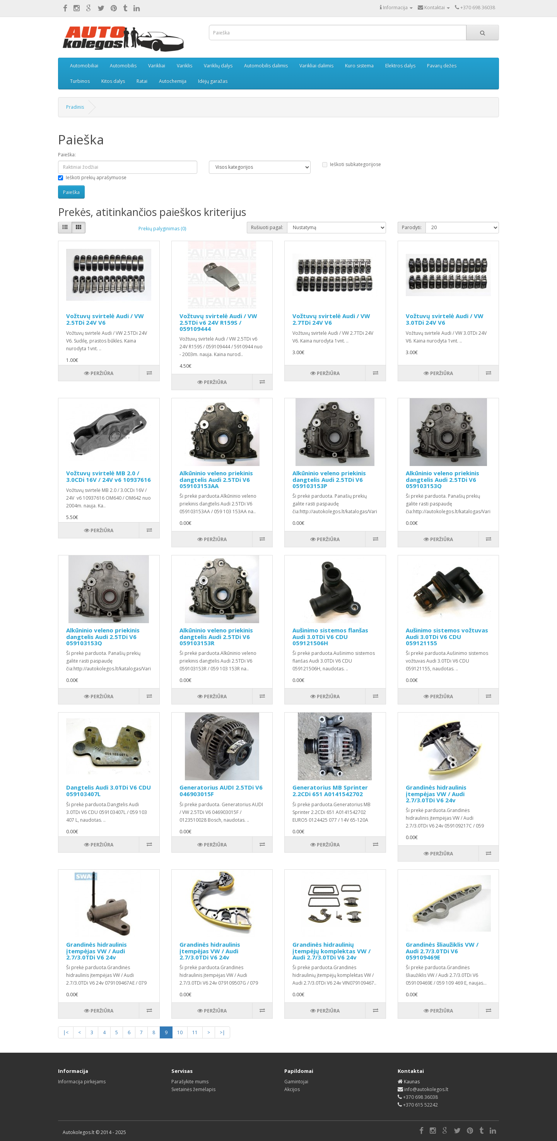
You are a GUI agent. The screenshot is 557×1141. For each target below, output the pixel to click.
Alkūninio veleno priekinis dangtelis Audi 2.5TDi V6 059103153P (329, 479)
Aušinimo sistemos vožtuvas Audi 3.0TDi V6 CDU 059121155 (447, 636)
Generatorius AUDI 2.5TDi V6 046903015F (221, 790)
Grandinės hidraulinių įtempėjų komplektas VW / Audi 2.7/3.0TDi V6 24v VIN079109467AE (331, 954)
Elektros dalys (400, 65)
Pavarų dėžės (441, 65)
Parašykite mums (189, 1081)
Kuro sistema (359, 65)
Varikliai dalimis (316, 65)
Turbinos (80, 81)
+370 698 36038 (420, 1097)
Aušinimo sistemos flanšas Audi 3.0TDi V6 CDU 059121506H (330, 636)
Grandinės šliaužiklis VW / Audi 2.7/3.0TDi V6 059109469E (442, 951)
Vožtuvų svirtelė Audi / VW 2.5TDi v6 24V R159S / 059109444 (218, 322)
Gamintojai (296, 1081)
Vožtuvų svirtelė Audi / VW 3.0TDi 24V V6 (445, 319)
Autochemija (172, 81)
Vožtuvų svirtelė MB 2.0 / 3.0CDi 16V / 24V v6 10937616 (108, 476)
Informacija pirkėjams (82, 1081)
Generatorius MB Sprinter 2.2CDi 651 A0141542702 (330, 790)
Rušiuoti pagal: (267, 227)
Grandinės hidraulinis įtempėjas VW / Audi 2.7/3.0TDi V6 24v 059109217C (436, 796)
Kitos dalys (113, 81)
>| (222, 1032)
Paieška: (67, 154)
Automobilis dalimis (266, 65)
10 (180, 1032)
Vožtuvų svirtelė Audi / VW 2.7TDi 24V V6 (331, 319)
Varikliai (156, 65)
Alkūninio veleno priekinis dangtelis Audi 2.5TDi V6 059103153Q (442, 479)
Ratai (142, 81)
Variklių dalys (218, 65)
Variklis (184, 65)
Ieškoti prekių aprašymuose (92, 177)
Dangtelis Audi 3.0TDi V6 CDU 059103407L (108, 790)
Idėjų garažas (212, 81)
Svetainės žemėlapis (193, 1089)
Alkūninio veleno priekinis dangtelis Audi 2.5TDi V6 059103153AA (216, 479)
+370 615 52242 (420, 1105)
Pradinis (75, 107)
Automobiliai (84, 65)
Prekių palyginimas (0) (162, 228)
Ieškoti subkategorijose (351, 164)
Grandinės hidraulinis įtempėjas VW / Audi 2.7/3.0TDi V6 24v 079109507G (209, 954)
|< (65, 1032)
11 (195, 1032)
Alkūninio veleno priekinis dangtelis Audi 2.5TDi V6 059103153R (216, 636)
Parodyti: (412, 227)
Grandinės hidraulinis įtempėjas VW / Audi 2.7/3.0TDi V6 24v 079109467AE (96, 954)
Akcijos (292, 1089)
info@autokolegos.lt (426, 1089)
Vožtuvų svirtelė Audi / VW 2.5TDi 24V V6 (105, 319)
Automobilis (123, 65)
